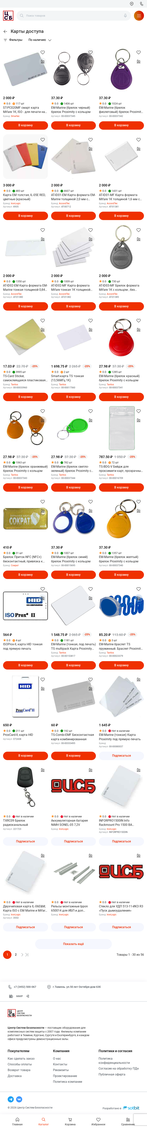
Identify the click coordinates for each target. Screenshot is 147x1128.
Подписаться (121, 755)
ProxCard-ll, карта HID (18, 735)
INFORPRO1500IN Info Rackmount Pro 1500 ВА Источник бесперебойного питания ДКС (117, 823)
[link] (5, 31)
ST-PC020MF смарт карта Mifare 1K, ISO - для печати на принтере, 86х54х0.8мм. (24, 110)
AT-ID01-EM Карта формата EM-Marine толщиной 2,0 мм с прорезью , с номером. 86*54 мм (73, 197)
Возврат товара (19, 1070)
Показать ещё (73, 944)
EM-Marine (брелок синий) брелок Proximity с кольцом (71, 559)
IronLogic (15, 203)
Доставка (15, 1076)
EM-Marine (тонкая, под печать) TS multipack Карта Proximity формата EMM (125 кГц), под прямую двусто (73, 646)
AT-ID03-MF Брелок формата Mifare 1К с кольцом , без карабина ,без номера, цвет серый (119, 288)
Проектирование (65, 1076)
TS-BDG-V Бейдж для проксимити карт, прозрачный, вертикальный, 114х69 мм (121, 469)
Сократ (15, 565)
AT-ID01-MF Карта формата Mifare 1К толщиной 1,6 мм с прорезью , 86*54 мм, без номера (119, 197)
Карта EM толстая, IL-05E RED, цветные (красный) (24, 197)
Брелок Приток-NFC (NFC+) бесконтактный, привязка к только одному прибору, (23, 559)
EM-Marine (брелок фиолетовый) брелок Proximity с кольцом (121, 110)
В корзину (25, 125)
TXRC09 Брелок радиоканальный (15, 823)
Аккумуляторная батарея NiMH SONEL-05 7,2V (69, 823)
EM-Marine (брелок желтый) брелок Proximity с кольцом (118, 559)
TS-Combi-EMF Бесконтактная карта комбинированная (72, 737)
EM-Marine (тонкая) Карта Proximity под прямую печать (120, 737)
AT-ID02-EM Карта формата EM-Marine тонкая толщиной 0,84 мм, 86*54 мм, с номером (25, 288)
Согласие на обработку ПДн (119, 1068)
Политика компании (67, 1081)
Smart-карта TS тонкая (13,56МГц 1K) (67, 378)
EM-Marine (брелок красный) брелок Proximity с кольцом (119, 378)
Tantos (14, 384)
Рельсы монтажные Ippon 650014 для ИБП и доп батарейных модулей (69, 909)
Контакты (60, 1064)
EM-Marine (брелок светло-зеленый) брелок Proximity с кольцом (71, 469)
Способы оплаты (20, 1064)
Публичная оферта (112, 1074)
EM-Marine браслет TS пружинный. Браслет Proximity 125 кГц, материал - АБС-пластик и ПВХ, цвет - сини (120, 646)
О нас (57, 1058)
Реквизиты (61, 1070)
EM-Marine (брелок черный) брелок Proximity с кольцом (71, 110)
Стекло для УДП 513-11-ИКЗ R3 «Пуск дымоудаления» (121, 908)
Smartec (15, 116)
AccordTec (64, 203)
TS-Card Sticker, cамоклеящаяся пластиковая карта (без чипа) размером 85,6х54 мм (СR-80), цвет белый (25, 378)
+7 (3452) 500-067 (25, 986)
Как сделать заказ (21, 1058)
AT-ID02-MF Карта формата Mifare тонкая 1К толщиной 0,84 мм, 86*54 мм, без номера (73, 288)
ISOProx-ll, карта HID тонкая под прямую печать (22, 646)
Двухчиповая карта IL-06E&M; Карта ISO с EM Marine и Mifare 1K (25, 909)
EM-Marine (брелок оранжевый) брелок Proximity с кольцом (25, 469)
